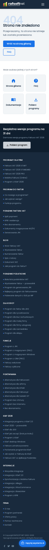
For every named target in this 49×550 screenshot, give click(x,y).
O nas (7, 508)
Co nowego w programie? (16, 195)
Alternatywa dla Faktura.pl (16, 392)
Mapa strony (8, 541)
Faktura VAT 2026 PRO (15, 173)
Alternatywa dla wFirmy (15, 384)
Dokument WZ (11, 262)
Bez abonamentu (13, 224)
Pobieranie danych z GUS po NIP (19, 295)
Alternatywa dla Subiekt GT (17, 396)
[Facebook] (4, 546)
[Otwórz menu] (43, 4)
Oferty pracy (10, 517)
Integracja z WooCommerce (18, 487)
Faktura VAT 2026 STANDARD (17, 169)
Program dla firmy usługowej (18, 325)
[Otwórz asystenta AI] (32, 543)
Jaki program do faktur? (16, 266)
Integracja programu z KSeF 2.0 (19, 421)
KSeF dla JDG (10, 429)
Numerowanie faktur (14, 254)
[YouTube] (12, 546)
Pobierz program (17, 145)
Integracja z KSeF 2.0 (14, 475)
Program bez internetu (15, 404)
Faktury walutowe (13, 362)
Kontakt (8, 525)
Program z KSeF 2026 (14, 181)
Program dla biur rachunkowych (19, 317)
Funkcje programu (13, 203)
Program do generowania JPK (18, 287)
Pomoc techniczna (13, 521)
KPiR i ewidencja (12, 220)
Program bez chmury (14, 400)
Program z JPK (11, 346)
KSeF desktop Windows (15, 441)
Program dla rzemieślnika (16, 329)
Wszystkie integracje (14, 471)
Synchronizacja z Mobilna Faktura (20, 479)
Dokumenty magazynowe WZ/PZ (20, 228)
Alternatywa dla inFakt (15, 388)
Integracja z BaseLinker (15, 491)
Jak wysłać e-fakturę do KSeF (18, 454)
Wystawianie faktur (13, 250)
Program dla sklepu (13, 333)
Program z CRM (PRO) (15, 358)
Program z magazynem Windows (20, 354)
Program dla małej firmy (16, 321)
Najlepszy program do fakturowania (21, 291)
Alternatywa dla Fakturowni (17, 380)
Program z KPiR (11, 495)
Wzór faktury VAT (12, 246)
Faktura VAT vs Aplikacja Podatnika (20, 458)
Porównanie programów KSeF (18, 449)
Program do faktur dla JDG (17, 309)
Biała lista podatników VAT (16, 279)
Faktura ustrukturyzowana (16, 445)
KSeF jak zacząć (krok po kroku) (19, 433)
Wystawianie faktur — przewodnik (20, 283)
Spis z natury (10, 258)
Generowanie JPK (12, 232)
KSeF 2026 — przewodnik (16, 425)
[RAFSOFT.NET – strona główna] (13, 4)
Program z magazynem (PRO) (18, 350)
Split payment (11, 216)
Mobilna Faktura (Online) (16, 177)
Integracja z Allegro (13, 483)
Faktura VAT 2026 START (16, 165)
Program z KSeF (12, 437)
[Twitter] (8, 546)
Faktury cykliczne (12, 366)
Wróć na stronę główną (19, 43)
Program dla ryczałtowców (17, 313)
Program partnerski (13, 513)
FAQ (9, 51)
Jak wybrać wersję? (13, 199)
